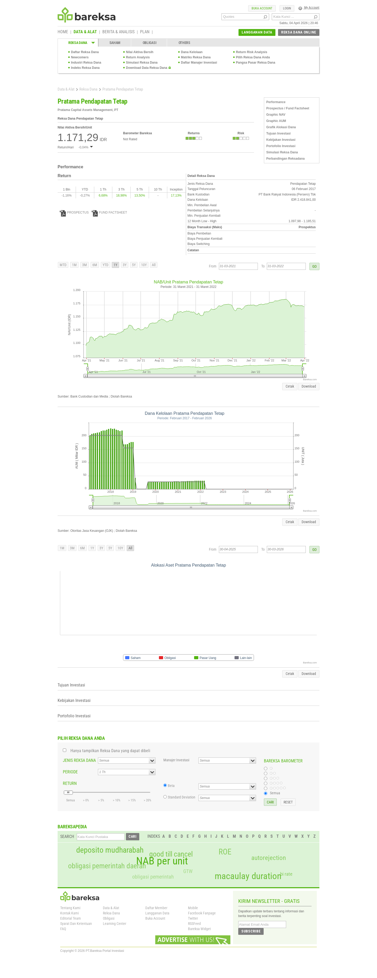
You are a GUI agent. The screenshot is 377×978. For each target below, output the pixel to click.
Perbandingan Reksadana (285, 158)
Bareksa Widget (199, 929)
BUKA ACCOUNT (262, 8)
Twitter (193, 918)
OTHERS (184, 43)
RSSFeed (194, 923)
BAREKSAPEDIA (72, 826)
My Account (308, 7)
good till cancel (171, 854)
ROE (225, 852)
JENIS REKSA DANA (79, 760)
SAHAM (115, 43)
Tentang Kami (70, 908)
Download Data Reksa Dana (146, 68)
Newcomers (79, 57)
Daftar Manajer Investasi (199, 62)
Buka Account (155, 918)
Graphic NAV (275, 114)
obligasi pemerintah (153, 876)
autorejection (268, 857)
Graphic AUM (276, 121)
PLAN (144, 32)
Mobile (193, 908)
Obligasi (108, 918)
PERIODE (70, 771)
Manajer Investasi (176, 760)
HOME (63, 32)
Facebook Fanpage (202, 913)
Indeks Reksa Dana (85, 68)
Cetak (290, 386)
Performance (275, 102)
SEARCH (67, 836)
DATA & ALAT (85, 32)
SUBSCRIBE (250, 931)
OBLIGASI (150, 43)
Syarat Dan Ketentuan (76, 923)
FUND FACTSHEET (109, 212)
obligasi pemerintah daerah (107, 866)
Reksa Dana (88, 89)
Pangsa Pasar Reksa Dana (255, 62)
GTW (187, 871)
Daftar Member (156, 908)
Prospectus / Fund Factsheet (287, 108)
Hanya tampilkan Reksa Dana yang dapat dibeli (110, 750)
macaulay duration (248, 876)
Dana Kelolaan (192, 52)
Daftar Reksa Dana (85, 52)
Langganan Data (157, 913)
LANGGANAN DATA (257, 32)
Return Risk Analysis (251, 52)
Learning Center (114, 923)
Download (309, 386)
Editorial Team (70, 918)
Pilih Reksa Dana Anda (253, 57)
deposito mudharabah (109, 850)
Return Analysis (138, 57)
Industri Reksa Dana (86, 62)
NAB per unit (162, 861)
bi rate (286, 873)
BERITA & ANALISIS (118, 32)
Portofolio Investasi (280, 146)
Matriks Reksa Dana (195, 57)
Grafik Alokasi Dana (281, 127)
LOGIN (287, 8)
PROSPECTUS (74, 212)
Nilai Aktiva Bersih (139, 52)
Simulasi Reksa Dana (142, 62)
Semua (275, 793)
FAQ (63, 929)
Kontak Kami (69, 913)
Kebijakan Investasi (280, 140)
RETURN (70, 783)
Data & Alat (66, 89)
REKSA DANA (77, 43)
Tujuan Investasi (278, 133)
